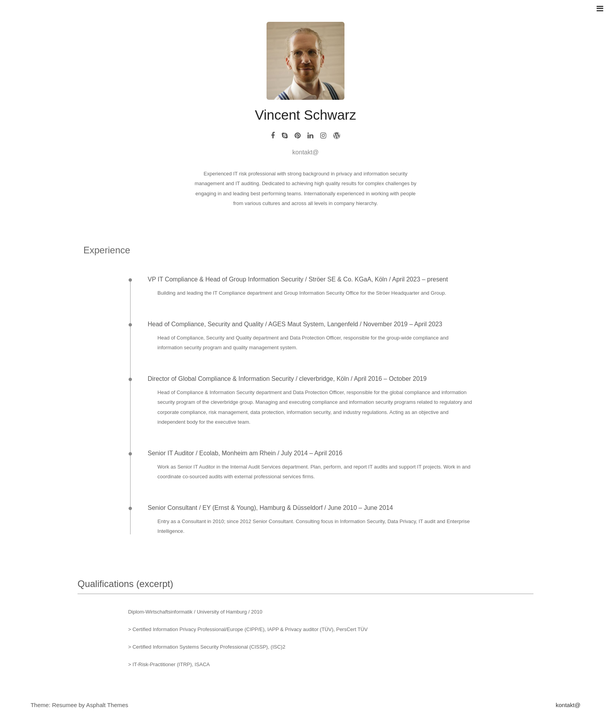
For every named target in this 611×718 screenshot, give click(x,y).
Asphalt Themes (107, 705)
